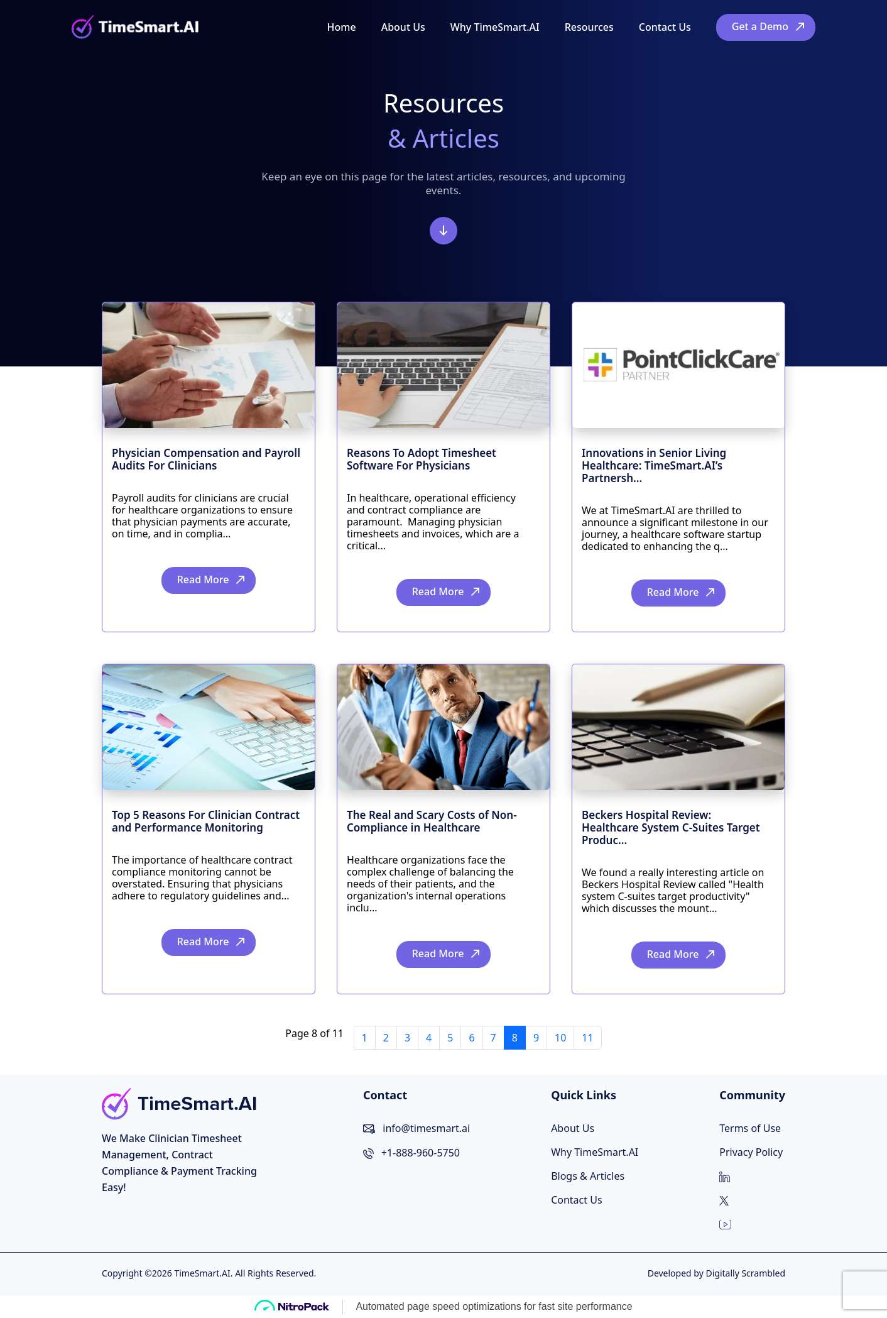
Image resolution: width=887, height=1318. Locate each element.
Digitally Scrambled (745, 1273)
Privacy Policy (751, 1152)
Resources (589, 27)
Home (341, 27)
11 (587, 1038)
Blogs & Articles (587, 1176)
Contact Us (665, 27)
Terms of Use (750, 1128)
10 (560, 1038)
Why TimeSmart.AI (495, 27)
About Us (403, 27)
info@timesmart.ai (426, 1128)
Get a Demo (760, 26)
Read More (203, 579)
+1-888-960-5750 (420, 1153)
